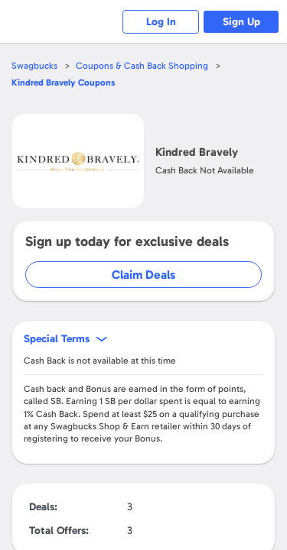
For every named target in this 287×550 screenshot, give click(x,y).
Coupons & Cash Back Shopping (142, 65)
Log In (161, 21)
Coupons (63, 82)
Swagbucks (34, 65)
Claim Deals (143, 274)
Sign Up (241, 21)
